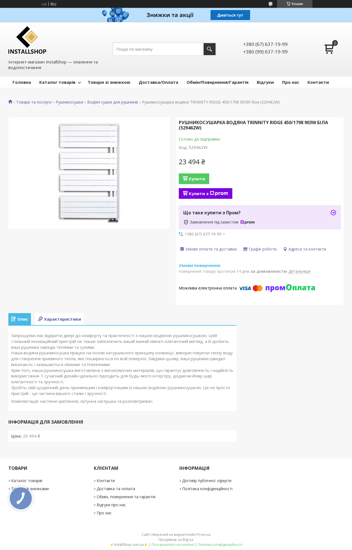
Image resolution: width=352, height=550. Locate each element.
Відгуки (265, 82)
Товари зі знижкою (109, 82)
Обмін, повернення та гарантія (126, 496)
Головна (22, 82)
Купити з (208, 193)
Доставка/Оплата (158, 82)
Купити (197, 178)
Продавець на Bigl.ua (176, 539)
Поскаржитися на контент (172, 544)
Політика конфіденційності (207, 488)
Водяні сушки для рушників (112, 102)
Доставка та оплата (116, 488)
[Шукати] (210, 49)
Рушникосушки (69, 102)
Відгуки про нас (111, 504)
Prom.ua (204, 534)
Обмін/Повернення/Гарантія (217, 82)
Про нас (290, 82)
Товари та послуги (34, 102)
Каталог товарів (57, 82)
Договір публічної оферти (206, 480)
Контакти (318, 82)
